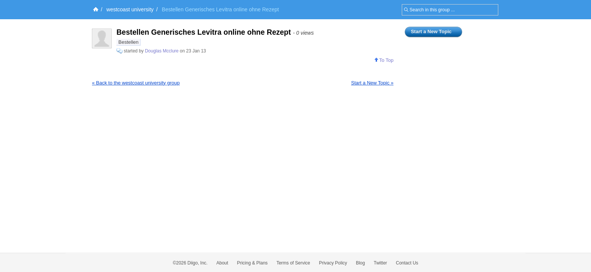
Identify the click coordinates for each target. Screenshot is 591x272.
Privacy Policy (333, 263)
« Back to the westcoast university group (136, 83)
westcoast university (129, 9)
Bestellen (128, 42)
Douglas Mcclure (161, 51)
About (222, 263)
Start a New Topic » (372, 83)
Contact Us (407, 263)
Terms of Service (293, 263)
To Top (384, 60)
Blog (360, 263)
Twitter (380, 263)
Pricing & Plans (252, 263)
